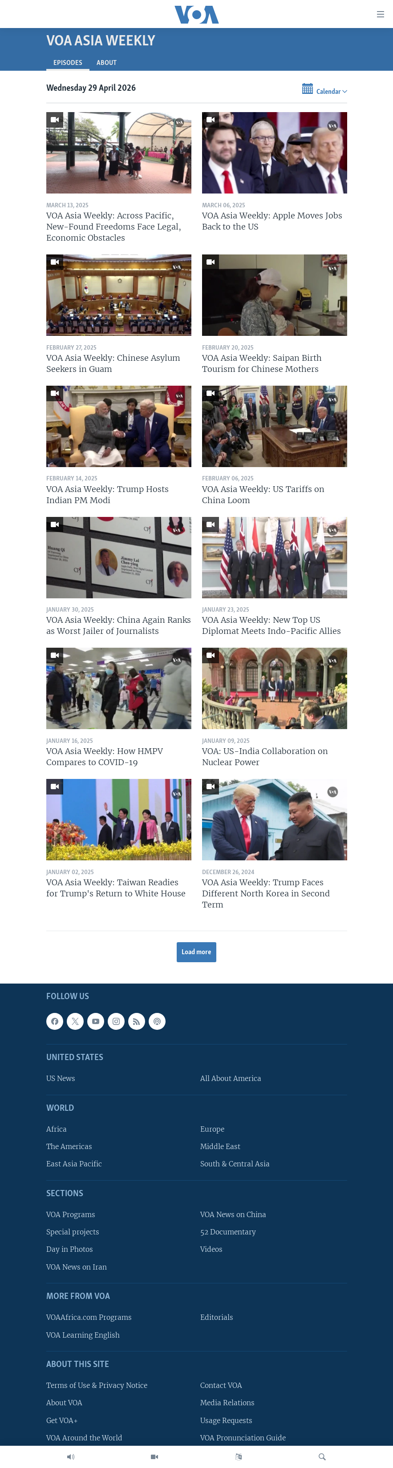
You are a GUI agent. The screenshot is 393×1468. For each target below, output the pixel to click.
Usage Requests (226, 1420)
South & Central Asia (235, 1164)
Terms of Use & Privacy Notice (96, 1385)
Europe (212, 1129)
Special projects (72, 1232)
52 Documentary (228, 1232)
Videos (211, 1250)
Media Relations (227, 1403)
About (107, 63)
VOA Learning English (83, 1335)
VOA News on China (233, 1214)
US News (60, 1079)
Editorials (216, 1318)
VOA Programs (70, 1214)
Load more (196, 952)
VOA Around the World (84, 1438)
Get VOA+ (62, 1420)
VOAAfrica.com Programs (89, 1318)
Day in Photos (69, 1250)
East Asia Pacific (74, 1164)
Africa (56, 1129)
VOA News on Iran (76, 1267)
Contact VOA (221, 1385)
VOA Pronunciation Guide (243, 1438)
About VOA (64, 1403)
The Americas (69, 1147)
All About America (230, 1079)
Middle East (220, 1147)
